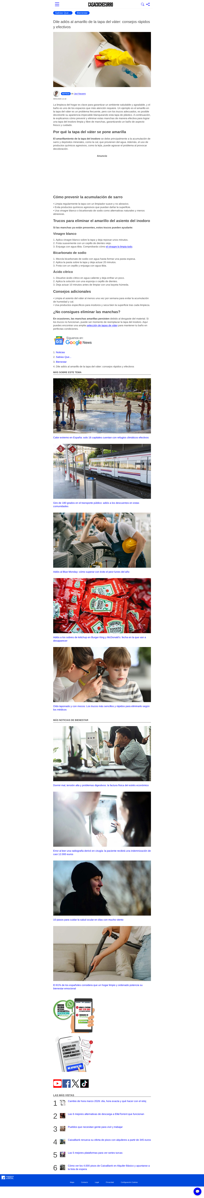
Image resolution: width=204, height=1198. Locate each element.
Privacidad (110, 1182)
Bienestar (82, 12)
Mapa (72, 1182)
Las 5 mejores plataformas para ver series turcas (91, 1154)
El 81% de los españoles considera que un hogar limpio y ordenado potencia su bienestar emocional (102, 958)
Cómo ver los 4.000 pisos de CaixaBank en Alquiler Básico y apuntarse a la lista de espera (104, 1167)
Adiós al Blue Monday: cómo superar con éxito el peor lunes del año (102, 543)
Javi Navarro (80, 94)
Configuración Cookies (129, 1182)
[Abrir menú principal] (57, 4)
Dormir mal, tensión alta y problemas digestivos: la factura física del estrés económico (102, 756)
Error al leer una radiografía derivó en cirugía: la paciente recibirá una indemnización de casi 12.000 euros (102, 824)
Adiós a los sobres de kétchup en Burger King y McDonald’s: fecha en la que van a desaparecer (102, 610)
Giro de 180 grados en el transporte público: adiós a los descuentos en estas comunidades (102, 476)
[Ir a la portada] (100, 4)
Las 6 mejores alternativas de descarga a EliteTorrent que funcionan (101, 1115)
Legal (97, 1182)
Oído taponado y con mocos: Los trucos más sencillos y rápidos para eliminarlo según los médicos (102, 679)
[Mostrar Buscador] (142, 5)
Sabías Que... (63, 12)
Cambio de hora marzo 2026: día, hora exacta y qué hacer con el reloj (102, 1102)
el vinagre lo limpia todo (119, 246)
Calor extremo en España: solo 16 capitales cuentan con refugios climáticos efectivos (102, 408)
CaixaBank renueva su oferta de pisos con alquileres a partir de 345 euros (105, 1141)
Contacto (84, 1182)
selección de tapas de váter (102, 325)
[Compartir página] (148, 5)
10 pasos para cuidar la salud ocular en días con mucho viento (102, 891)
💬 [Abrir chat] (197, 1191)
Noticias (60, 352)
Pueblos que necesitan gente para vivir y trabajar (91, 1128)
